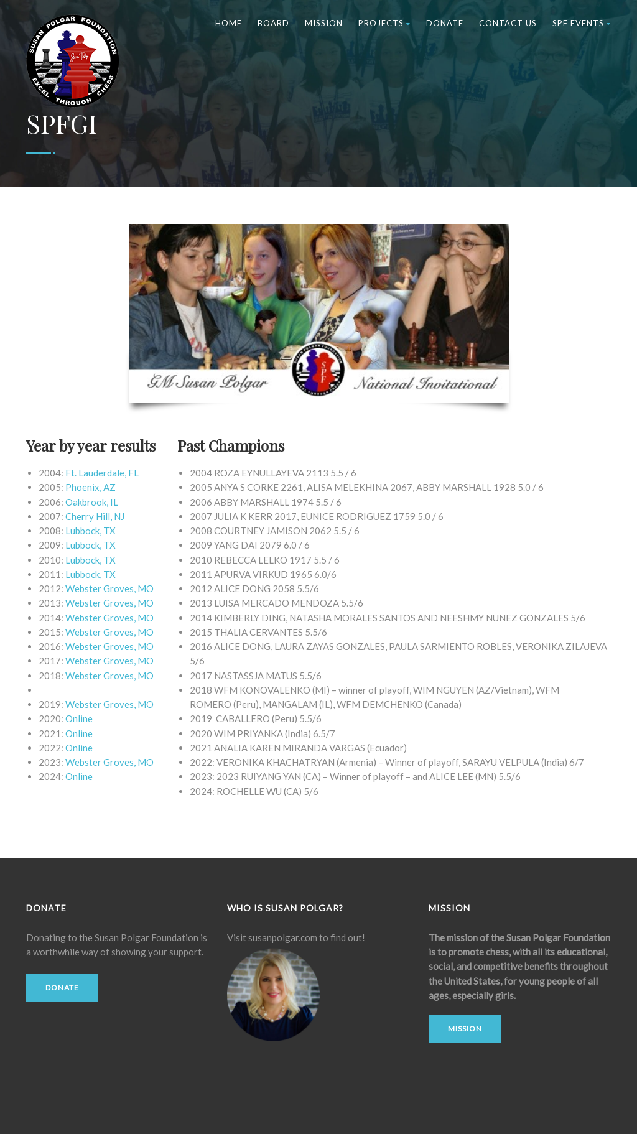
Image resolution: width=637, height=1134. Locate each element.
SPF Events (581, 23)
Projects (384, 23)
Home (228, 23)
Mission (324, 23)
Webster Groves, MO (109, 675)
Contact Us (508, 23)
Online (79, 718)
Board (273, 23)
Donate (444, 23)
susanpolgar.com (282, 937)
